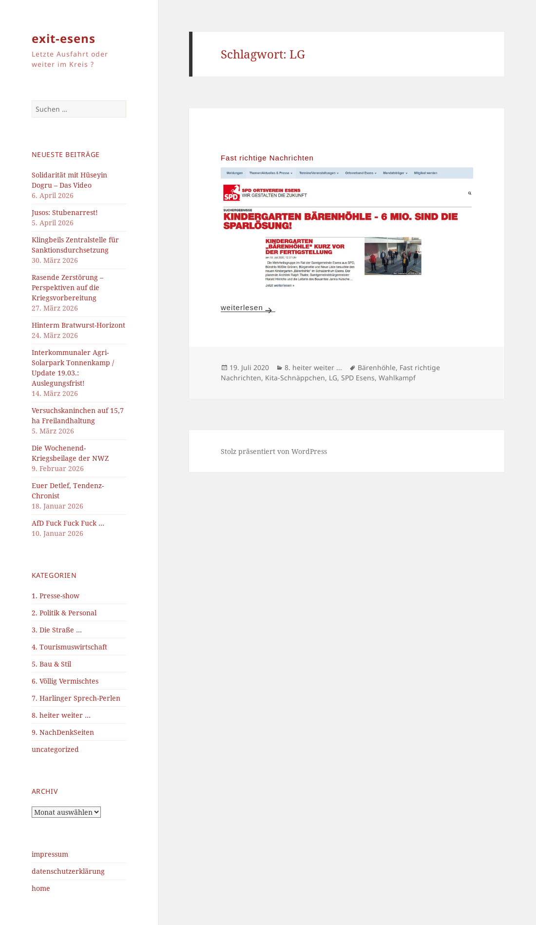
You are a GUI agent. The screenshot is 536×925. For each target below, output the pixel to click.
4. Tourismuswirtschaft (69, 646)
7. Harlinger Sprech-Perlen (76, 698)
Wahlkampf (397, 377)
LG (333, 377)
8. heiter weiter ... (313, 367)
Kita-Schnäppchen (295, 377)
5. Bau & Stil (51, 664)
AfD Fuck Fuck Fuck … (68, 523)
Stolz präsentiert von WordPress (274, 451)
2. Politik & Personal (64, 612)
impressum (50, 854)
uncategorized (55, 749)
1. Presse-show (55, 595)
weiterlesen (248, 307)
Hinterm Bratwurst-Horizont (78, 325)
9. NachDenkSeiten (63, 732)
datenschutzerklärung (68, 871)
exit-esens (64, 38)
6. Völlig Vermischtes (65, 681)
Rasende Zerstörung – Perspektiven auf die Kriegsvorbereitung (67, 287)
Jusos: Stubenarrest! (65, 212)
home (41, 888)
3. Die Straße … (57, 629)
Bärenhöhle (377, 367)
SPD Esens (358, 377)
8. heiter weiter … (61, 715)
